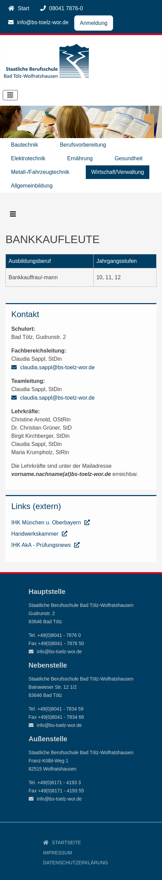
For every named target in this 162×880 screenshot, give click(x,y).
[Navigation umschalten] (10, 95)
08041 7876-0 (66, 8)
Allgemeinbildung (32, 186)
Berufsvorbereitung (83, 145)
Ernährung (80, 158)
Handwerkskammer (34, 534)
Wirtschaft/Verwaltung (117, 172)
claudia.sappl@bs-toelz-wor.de (57, 367)
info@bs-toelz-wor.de (43, 22)
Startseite (66, 842)
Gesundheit (128, 158)
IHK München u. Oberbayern (46, 522)
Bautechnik (24, 145)
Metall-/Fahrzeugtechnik (40, 172)
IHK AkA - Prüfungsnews (41, 545)
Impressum (57, 852)
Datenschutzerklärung (75, 862)
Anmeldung (94, 23)
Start (23, 8)
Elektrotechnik (28, 158)
